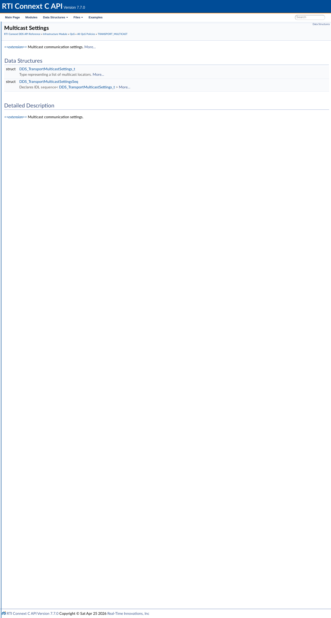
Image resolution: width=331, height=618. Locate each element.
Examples (95, 17)
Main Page (12, 17)
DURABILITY (35, 207)
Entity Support (29, 485)
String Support (29, 535)
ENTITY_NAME (37, 222)
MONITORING (36, 268)
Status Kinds (28, 111)
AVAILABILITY (36, 131)
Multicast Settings (42, 369)
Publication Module (29, 66)
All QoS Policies (33, 121)
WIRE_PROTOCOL (39, 439)
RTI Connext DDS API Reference (34, 51)
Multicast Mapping (43, 374)
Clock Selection (30, 81)
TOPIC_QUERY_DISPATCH (45, 354)
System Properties (28, 571)
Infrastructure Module (30, 76)
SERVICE (32, 333)
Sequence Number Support (38, 96)
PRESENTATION (38, 293)
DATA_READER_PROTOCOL (46, 147)
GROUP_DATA (36, 237)
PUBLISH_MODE (38, 308)
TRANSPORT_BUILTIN (42, 359)
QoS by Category (35, 480)
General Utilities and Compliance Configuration (48, 556)
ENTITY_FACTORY (39, 217)
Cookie (24, 495)
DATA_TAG (34, 162)
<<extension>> (84, 47)
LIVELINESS (34, 253)
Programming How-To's (27, 586)
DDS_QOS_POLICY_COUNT (46, 470)
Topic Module (24, 61)
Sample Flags (28, 500)
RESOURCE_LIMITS (40, 328)
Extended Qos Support (42, 445)
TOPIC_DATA (35, 349)
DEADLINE (34, 182)
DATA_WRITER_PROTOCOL (46, 167)
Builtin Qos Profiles (32, 515)
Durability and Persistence (33, 566)
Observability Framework (32, 561)
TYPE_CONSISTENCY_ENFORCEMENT (54, 419)
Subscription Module (30, 71)
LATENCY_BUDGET (40, 242)
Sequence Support (32, 530)
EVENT (31, 227)
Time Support (28, 86)
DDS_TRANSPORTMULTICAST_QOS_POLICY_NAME (68, 394)
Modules (31, 17)
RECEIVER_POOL (38, 318)
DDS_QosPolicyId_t (40, 475)
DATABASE (34, 141)
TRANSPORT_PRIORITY (43, 404)
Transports (22, 540)
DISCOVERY (35, 192)
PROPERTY (34, 303)
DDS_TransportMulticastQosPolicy (54, 379)
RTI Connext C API (17, 25)
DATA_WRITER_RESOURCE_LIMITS (51, 172)
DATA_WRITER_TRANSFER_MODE (51, 177)
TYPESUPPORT (37, 424)
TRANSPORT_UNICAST (43, 414)
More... (159, 47)
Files (78, 17)
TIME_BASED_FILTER (41, 344)
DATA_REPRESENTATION (44, 157)
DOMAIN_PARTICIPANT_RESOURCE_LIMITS (58, 202)
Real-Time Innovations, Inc (128, 613)
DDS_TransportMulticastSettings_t (116, 69)
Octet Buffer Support (34, 525)
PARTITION (34, 288)
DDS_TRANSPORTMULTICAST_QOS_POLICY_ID (65, 389)
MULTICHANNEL (38, 273)
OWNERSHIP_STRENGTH (45, 283)
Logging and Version (29, 551)
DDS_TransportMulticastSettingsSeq (117, 82)
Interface (17, 591)
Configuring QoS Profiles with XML (40, 576)
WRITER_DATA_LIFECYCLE (45, 434)
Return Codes (28, 106)
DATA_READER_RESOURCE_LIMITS (52, 152)
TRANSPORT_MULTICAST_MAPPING (52, 399)
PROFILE (32, 298)
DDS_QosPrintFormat (41, 450)
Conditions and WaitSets (36, 490)
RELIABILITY (35, 323)
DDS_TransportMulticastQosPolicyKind (57, 384)
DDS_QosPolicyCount (41, 455)
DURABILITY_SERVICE (42, 212)
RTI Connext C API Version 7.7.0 (32, 613)
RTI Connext (17, 30)
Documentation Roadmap (30, 40)
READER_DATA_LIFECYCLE (45, 313)
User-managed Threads (35, 520)
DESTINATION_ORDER (43, 187)
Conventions (20, 46)
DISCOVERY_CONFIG (42, 197)
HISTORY (33, 232)
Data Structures (55, 17)
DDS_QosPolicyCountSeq (44, 460)
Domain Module (26, 56)
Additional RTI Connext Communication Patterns (50, 581)
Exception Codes (31, 101)
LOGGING (33, 263)
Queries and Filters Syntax (33, 546)
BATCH (31, 136)
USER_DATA (35, 429)
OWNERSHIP (36, 278)
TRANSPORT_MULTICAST (44, 364)
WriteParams (28, 505)
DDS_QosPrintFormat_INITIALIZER (51, 465)
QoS (22, 116)
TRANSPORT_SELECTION (44, 409)
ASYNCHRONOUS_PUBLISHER (48, 126)
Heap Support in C (32, 510)
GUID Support (29, 91)
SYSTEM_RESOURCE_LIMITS (47, 338)
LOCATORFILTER (38, 258)
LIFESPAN (33, 248)
